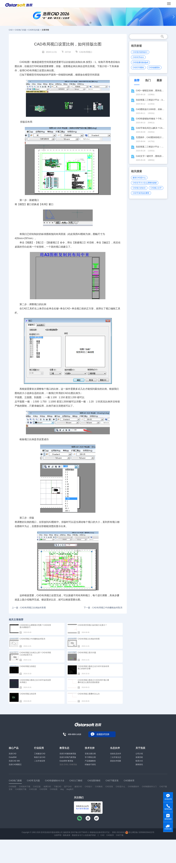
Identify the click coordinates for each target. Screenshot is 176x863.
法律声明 (57, 835)
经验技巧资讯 (90, 764)
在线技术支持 (102, 734)
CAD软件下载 (24, 787)
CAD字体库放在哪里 (141, 193)
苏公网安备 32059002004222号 (139, 832)
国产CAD (67, 787)
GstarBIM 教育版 (66, 761)
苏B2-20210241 (118, 832)
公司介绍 (139, 754)
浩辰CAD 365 (14, 761)
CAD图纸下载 (20, 789)
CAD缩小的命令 (139, 188)
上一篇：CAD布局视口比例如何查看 (29, 607)
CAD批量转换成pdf (140, 62)
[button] (86, 23)
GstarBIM (13, 757)
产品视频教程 (90, 761)
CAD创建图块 (154, 67)
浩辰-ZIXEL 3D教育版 (68, 764)
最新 (159, 80)
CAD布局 (41, 595)
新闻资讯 (139, 764)
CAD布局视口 (85, 52)
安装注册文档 (90, 754)
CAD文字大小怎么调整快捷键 (144, 183)
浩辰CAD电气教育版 (68, 757)
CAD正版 (37, 787)
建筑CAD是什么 (139, 178)
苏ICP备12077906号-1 (80, 832)
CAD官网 (43, 789)
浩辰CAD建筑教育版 (68, 754)
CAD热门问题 (20, 30)
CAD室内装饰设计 (140, 52)
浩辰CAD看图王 (15, 764)
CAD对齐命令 (138, 57)
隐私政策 (66, 835)
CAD (11, 30)
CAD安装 (109, 787)
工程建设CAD (39, 754)
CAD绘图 (53, 789)
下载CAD (57, 787)
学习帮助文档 (90, 757)
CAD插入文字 (156, 188)
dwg (62, 789)
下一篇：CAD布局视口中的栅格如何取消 (103, 607)
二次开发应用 (39, 761)
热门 (148, 80)
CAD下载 (119, 835)
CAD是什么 (120, 787)
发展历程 (139, 757)
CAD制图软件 (133, 787)
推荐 (136, 80)
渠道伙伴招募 (115, 761)
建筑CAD (78, 787)
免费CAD (47, 787)
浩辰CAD (12, 754)
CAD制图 (12, 787)
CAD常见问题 (33, 30)
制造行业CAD (39, 757)
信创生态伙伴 (115, 754)
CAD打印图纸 (138, 67)
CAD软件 (110, 835)
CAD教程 (99, 787)
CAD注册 (33, 789)
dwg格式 (69, 789)
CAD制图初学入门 (149, 787)
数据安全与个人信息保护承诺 (84, 835)
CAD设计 (88, 787)
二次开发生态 (115, 757)
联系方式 (139, 761)
